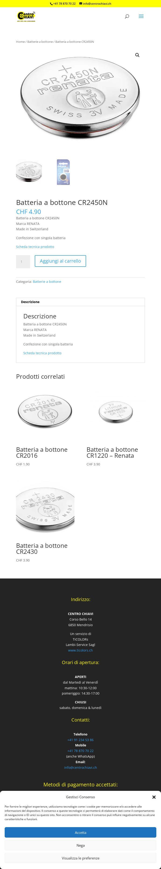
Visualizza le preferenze (80, 858)
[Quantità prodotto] (23, 261)
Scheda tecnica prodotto (35, 246)
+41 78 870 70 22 (80, 751)
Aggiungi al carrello (60, 261)
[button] (154, 797)
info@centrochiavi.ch (80, 767)
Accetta (80, 832)
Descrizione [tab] (30, 302)
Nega (81, 845)
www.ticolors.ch (80, 650)
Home (20, 42)
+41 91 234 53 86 (80, 740)
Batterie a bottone (40, 42)
